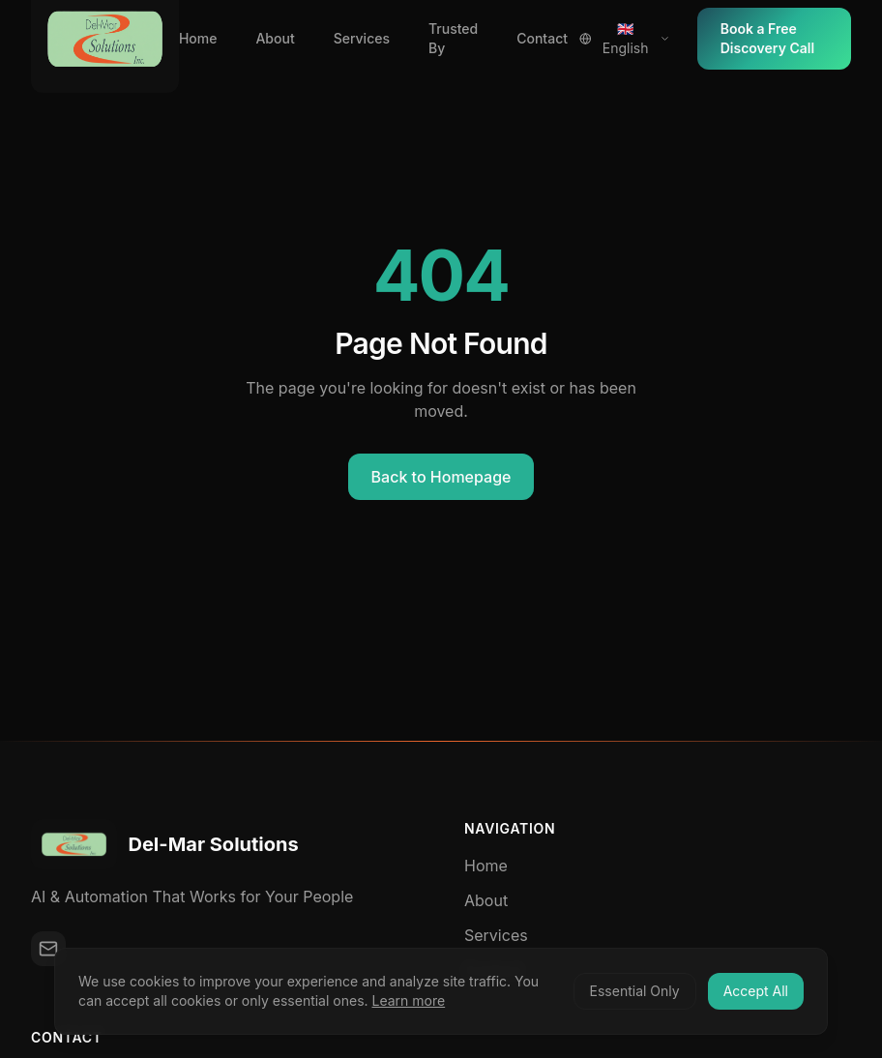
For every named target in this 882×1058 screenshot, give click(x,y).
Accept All (755, 991)
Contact (542, 38)
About (274, 38)
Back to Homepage (441, 476)
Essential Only (635, 991)
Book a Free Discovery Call (767, 38)
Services (362, 38)
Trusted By (453, 38)
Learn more (409, 1000)
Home (198, 38)
